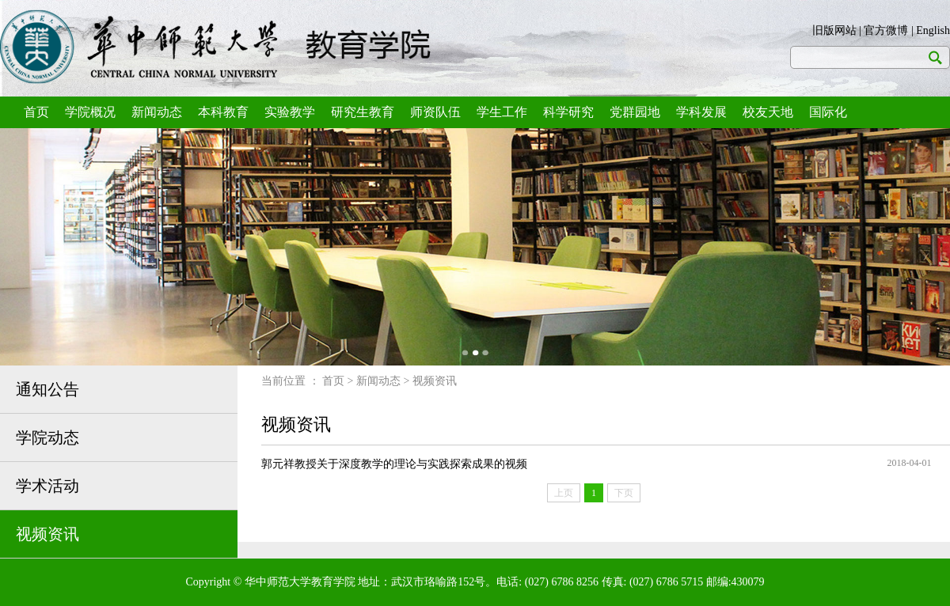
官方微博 (886, 30)
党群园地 (635, 112)
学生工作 (502, 112)
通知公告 (47, 389)
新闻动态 (156, 112)
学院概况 (90, 112)
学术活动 (47, 485)
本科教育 (223, 112)
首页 (36, 112)
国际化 (828, 112)
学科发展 (701, 112)
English (933, 30)
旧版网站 (834, 30)
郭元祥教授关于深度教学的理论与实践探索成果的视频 (394, 464)
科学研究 (568, 112)
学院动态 (47, 437)
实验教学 (289, 112)
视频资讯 (47, 534)
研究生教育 (362, 112)
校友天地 (768, 112)
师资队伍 (435, 112)
